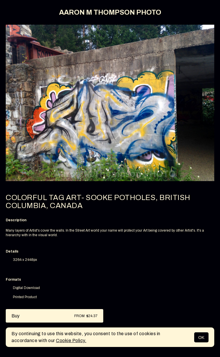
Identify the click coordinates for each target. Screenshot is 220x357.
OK (201, 337)
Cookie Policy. (71, 340)
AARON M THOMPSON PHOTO (110, 12)
